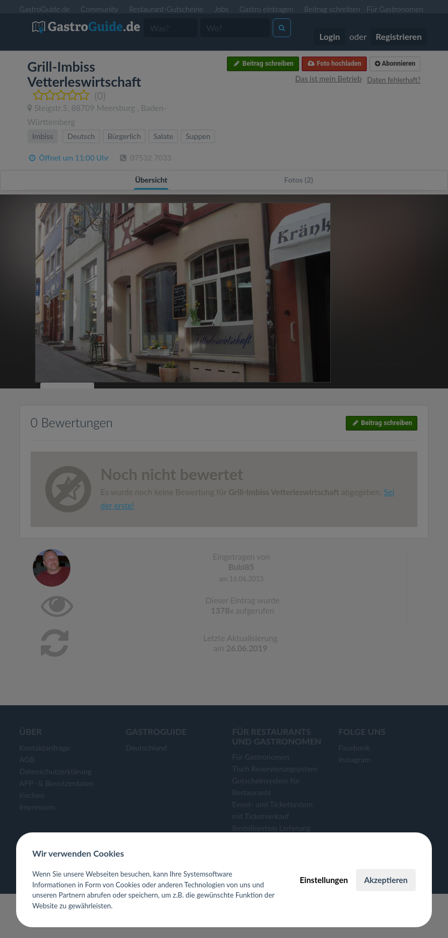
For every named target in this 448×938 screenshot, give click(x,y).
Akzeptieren (386, 880)
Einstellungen (324, 880)
